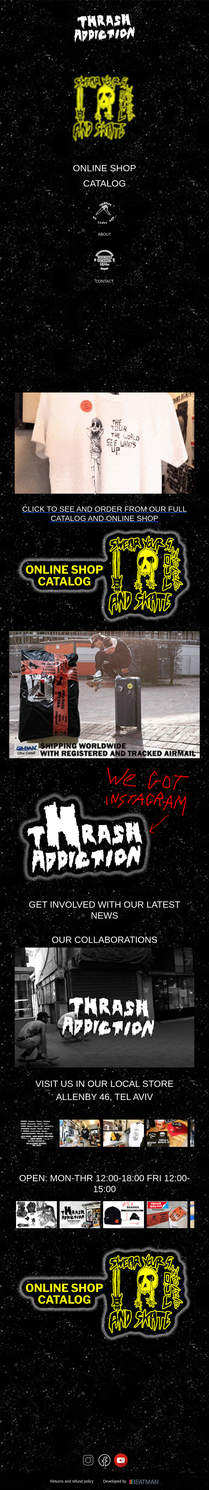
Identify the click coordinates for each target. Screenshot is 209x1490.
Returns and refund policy (72, 1481)
